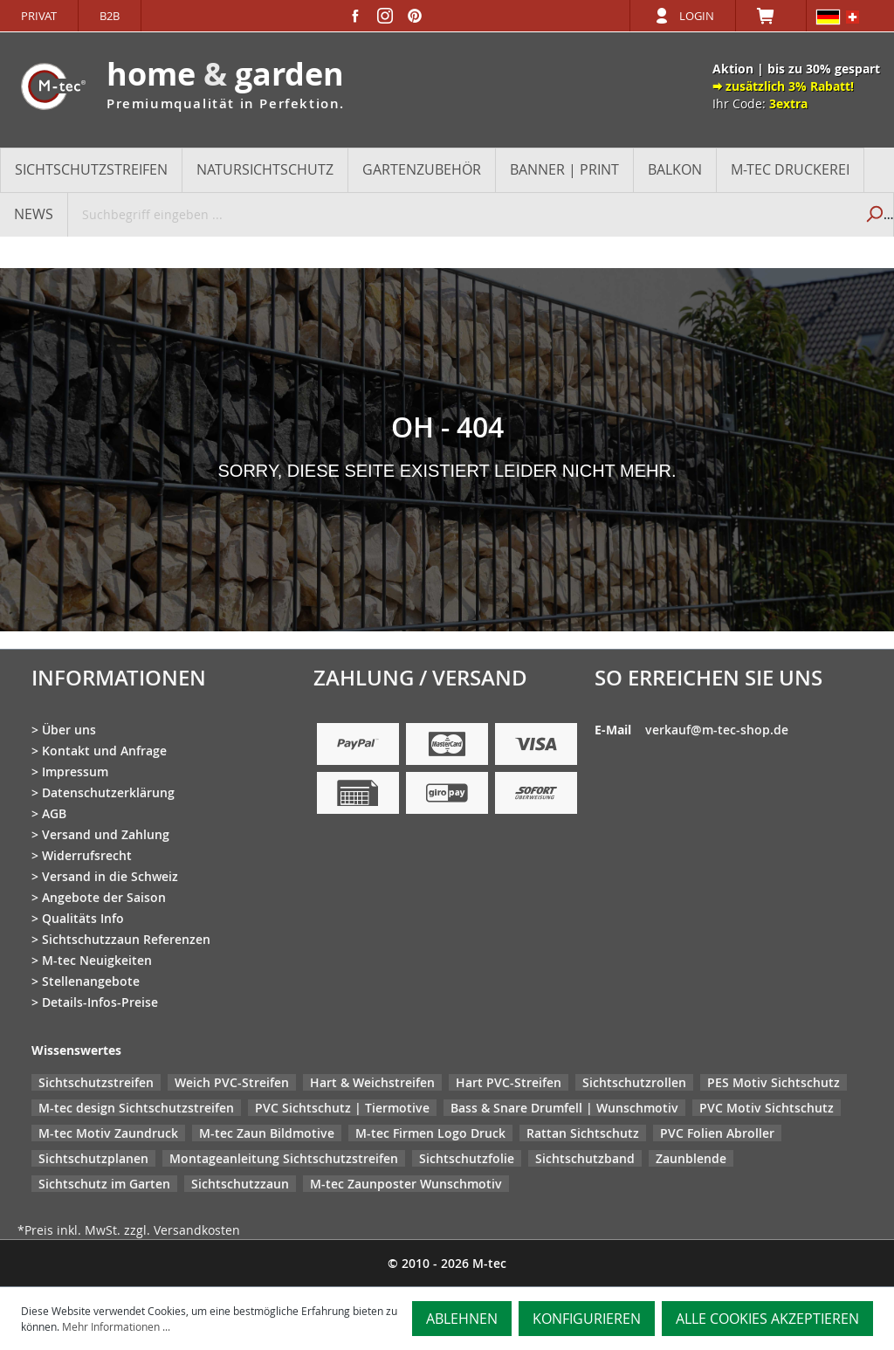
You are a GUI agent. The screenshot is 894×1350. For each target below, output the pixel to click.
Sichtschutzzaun (240, 1183)
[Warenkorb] (771, 15)
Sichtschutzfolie (466, 1158)
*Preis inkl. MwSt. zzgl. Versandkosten (128, 1230)
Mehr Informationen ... (116, 1326)
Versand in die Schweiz (110, 876)
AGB (54, 813)
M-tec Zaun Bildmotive (266, 1133)
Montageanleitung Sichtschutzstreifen (283, 1158)
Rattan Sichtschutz (582, 1133)
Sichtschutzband (585, 1158)
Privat (39, 16)
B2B (110, 16)
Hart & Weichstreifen (372, 1082)
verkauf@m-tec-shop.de (716, 729)
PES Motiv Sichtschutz (773, 1082)
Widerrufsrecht (87, 855)
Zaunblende (691, 1158)
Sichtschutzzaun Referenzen (126, 939)
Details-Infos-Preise (100, 1002)
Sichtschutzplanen (93, 1158)
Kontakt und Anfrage (104, 750)
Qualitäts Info (83, 918)
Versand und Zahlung (105, 834)
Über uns (69, 729)
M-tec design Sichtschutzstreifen (136, 1107)
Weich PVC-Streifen (232, 1082)
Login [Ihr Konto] (696, 16)
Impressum (75, 771)
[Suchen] (873, 214)
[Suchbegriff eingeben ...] (461, 214)
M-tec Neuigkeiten (97, 960)
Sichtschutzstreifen (96, 1082)
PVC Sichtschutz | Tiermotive (342, 1107)
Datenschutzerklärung (108, 792)
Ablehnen (462, 1318)
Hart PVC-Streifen (508, 1082)
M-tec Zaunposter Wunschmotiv (406, 1183)
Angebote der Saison (104, 897)
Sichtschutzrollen (634, 1082)
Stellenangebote (91, 981)
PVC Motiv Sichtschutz (766, 1107)
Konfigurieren (587, 1318)
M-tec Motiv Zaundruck (108, 1133)
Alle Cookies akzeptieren (767, 1318)
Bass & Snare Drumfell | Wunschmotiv (564, 1107)
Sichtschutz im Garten (104, 1183)
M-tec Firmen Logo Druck (430, 1133)
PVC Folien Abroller (717, 1133)
